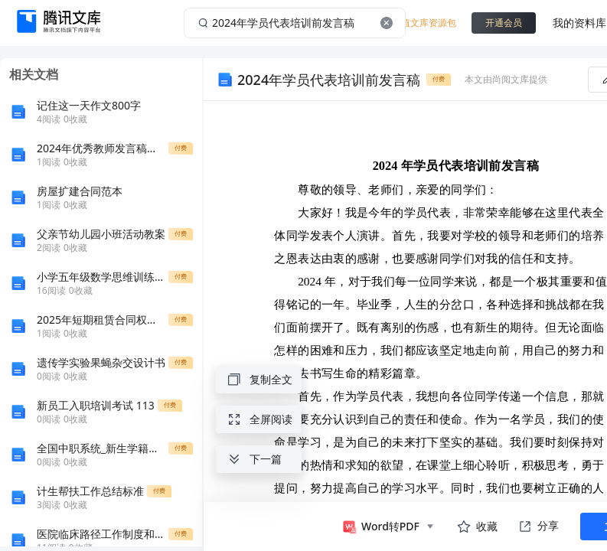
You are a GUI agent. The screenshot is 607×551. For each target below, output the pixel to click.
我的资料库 (579, 22)
